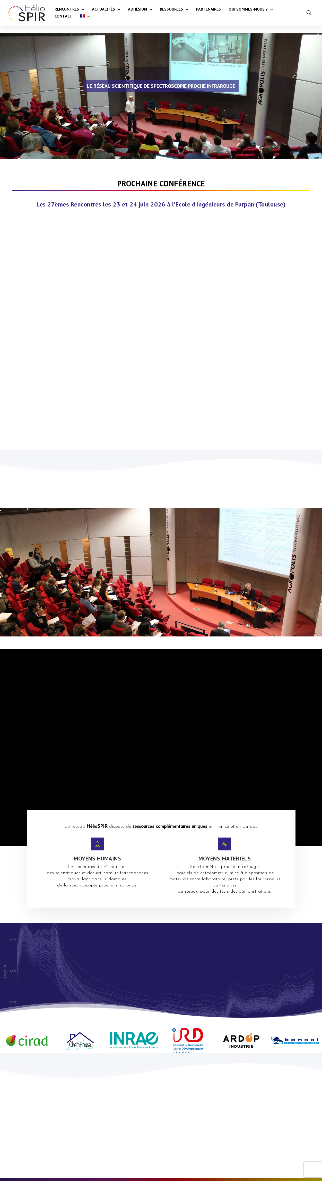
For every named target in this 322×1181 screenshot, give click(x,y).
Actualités (103, 9)
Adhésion (137, 9)
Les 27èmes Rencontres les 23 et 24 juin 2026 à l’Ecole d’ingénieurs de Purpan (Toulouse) (161, 204)
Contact (63, 16)
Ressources (171, 9)
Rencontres (67, 9)
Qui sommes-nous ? (248, 9)
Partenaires (208, 9)
